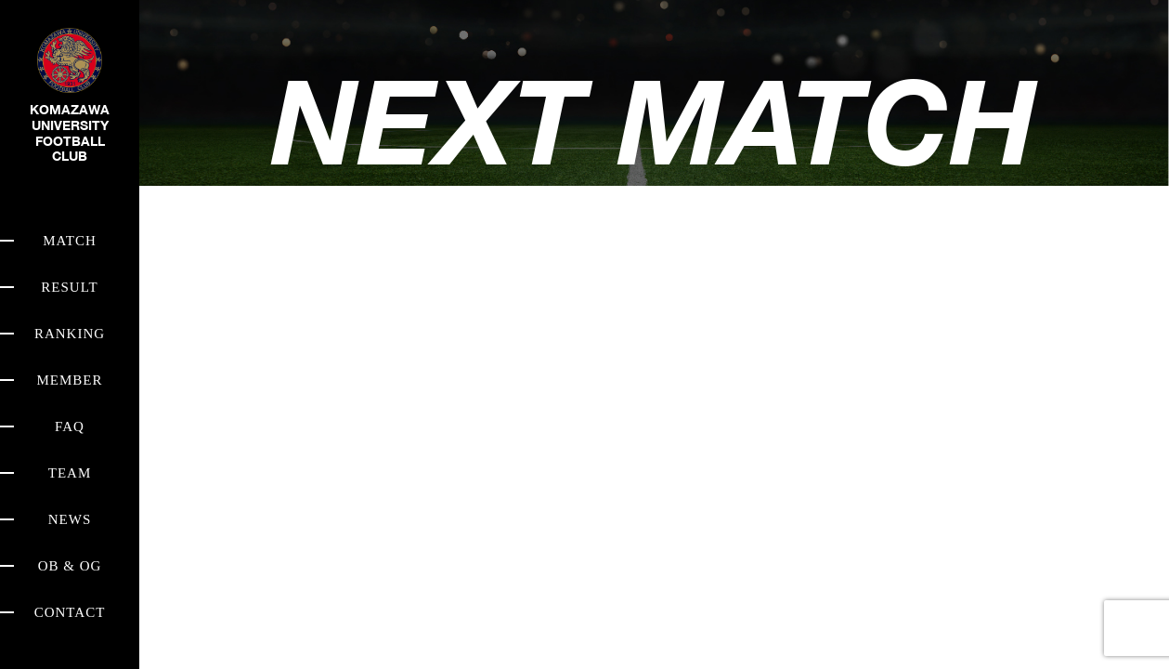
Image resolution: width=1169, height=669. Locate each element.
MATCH (70, 240)
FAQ (69, 426)
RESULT (69, 287)
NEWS (70, 519)
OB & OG (70, 565)
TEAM (70, 473)
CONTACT (70, 612)
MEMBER (69, 380)
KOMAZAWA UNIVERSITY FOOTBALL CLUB (70, 110)
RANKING (69, 333)
